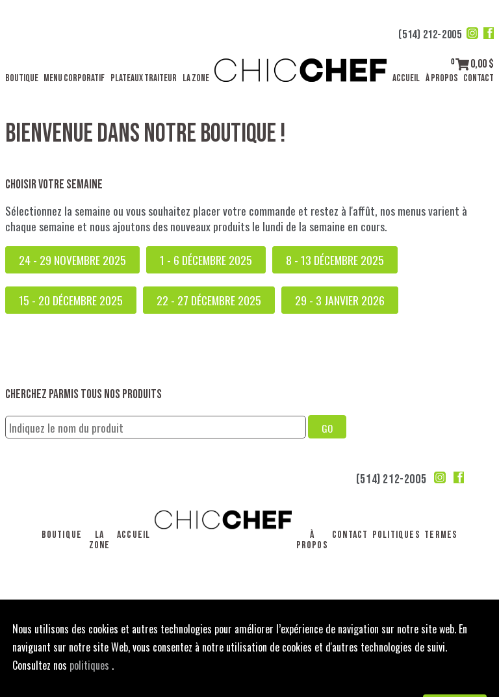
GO (327, 428)
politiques (91, 665)
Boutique (21, 78)
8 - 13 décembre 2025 (335, 259)
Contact (478, 78)
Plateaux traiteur (143, 78)
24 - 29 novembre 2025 (72, 259)
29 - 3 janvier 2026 (340, 300)
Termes (440, 535)
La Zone (196, 78)
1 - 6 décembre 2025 (206, 259)
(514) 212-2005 (429, 34)
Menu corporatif (74, 78)
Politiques (396, 535)
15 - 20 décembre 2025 (71, 300)
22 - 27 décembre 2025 (209, 300)
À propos (442, 78)
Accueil (406, 78)
